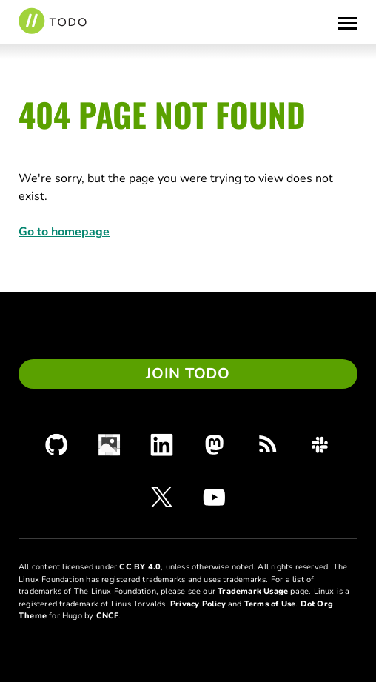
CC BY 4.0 (140, 566)
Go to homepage (64, 232)
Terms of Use (269, 603)
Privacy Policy (198, 603)
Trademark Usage (253, 591)
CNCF (107, 615)
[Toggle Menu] (347, 22)
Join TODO (187, 374)
